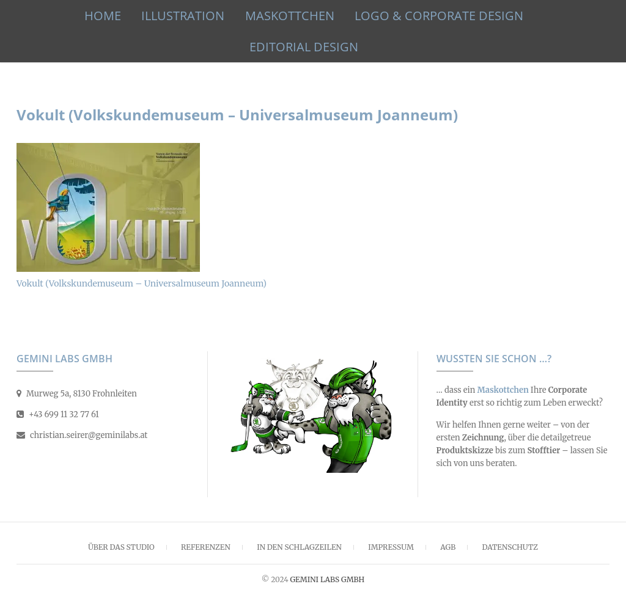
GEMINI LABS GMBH (327, 579)
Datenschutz (510, 547)
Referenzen (205, 547)
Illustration (182, 15)
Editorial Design (303, 46)
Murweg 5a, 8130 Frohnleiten (77, 394)
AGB (447, 547)
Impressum (391, 547)
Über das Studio (121, 547)
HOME (102, 15)
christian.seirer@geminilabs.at (82, 435)
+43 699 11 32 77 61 (58, 414)
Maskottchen (289, 15)
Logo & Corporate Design (439, 15)
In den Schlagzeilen (299, 547)
